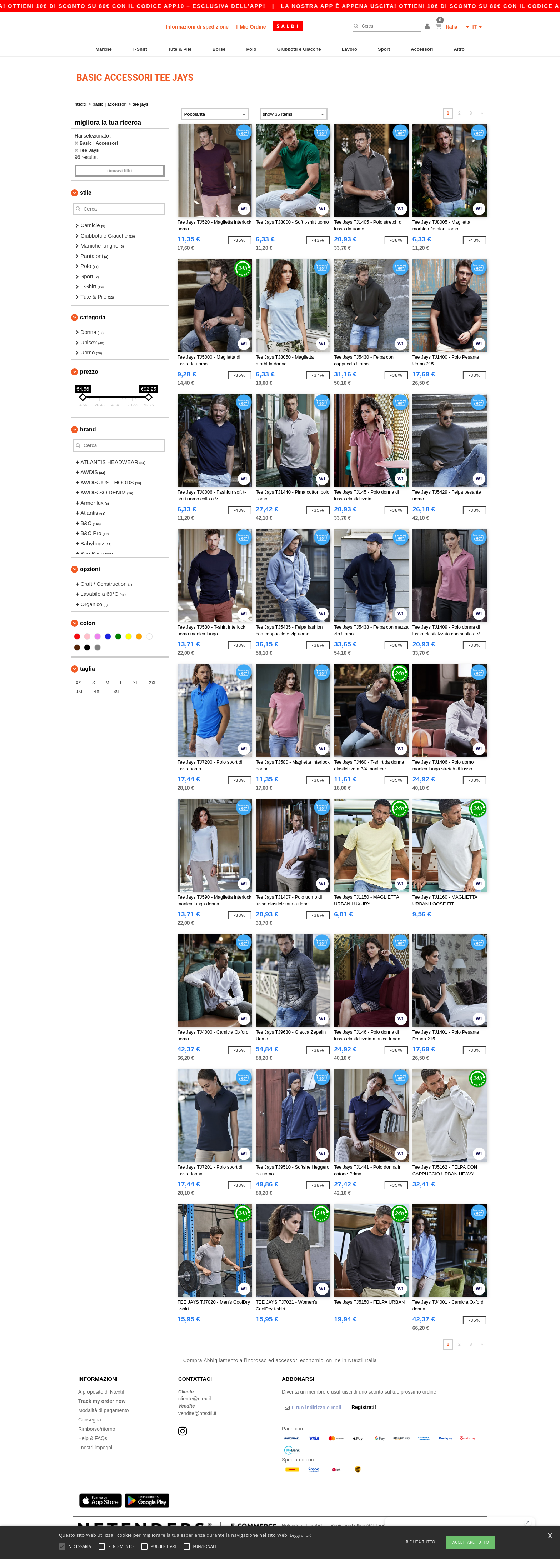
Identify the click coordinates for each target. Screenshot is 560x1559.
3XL (79, 690)
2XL (152, 681)
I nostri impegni (95, 1446)
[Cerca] (385, 26)
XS (78, 681)
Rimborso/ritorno (96, 1427)
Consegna (89, 1418)
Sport (384, 49)
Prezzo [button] (89, 370)
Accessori (422, 49)
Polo (251, 49)
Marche (103, 49)
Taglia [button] (87, 667)
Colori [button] (88, 622)
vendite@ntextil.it (197, 1411)
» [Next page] (482, 111)
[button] (428, 27)
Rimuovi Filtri (119, 169)
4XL (97, 690)
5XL (116, 690)
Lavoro (349, 49)
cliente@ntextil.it (196, 1397)
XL (135, 681)
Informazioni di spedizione (197, 27)
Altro (459, 49)
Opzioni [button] (90, 567)
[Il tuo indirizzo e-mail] (314, 1405)
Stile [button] (85, 191)
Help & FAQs (92, 1436)
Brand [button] (88, 428)
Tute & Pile (179, 49)
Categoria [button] (92, 316)
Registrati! (363, 1405)
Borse (218, 49)
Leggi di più (301, 1535)
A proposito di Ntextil (101, 1390)
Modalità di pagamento (103, 1408)
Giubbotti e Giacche (299, 49)
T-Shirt (139, 49)
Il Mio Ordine (251, 27)
